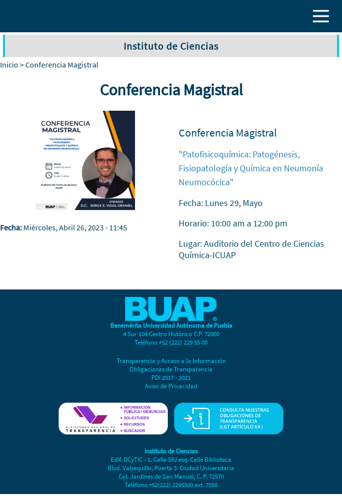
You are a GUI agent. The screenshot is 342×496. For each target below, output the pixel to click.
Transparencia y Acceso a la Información (171, 360)
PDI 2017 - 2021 (171, 377)
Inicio (9, 65)
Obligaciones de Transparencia (171, 369)
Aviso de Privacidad (171, 386)
